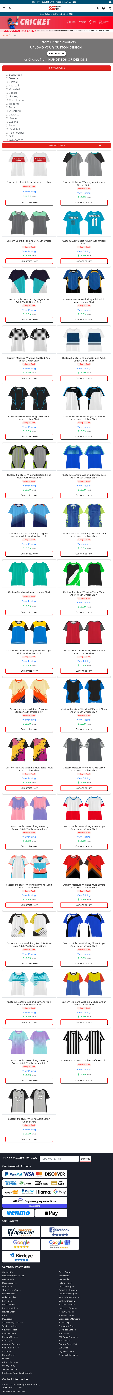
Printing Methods (10, 1337)
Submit (85, 1158)
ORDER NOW (56, 53)
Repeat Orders (8, 1304)
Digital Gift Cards (66, 1351)
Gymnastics (16, 140)
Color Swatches (9, 1333)
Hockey (13, 96)
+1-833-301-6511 (66, 14)
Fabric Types (8, 1340)
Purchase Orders (10, 1308)
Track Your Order (10, 1326)
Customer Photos (10, 1348)
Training (14, 103)
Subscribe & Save (66, 1326)
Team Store (64, 1276)
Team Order (64, 1279)
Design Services (9, 1283)
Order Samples (9, 1297)
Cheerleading (17, 100)
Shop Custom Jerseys (12, 1290)
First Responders (66, 1315)
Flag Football (17, 132)
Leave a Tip (7, 1301)
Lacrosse (14, 114)
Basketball (15, 74)
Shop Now (7, 1286)
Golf (11, 136)
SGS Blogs (63, 1348)
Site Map (6, 1359)
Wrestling (15, 111)
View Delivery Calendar (12, 1322)
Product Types (57, 145)
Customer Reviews (11, 1344)
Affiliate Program (67, 1286)
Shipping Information (68, 1355)
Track (12, 107)
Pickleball (14, 129)
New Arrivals (8, 1279)
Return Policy (8, 1355)
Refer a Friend (65, 1283)
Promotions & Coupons (69, 1297)
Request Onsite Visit (68, 1344)
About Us (6, 1351)
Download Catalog (67, 1330)
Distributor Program (68, 1294)
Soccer (13, 92)
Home (5, 35)
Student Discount (67, 1304)
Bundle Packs (8, 1294)
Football (14, 85)
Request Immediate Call (13, 1276)
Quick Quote (64, 1272)
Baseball (14, 78)
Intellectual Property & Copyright (17, 1373)
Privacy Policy (8, 1366)
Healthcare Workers (68, 1308)
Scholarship (64, 1322)
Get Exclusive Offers (19, 1158)
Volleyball (14, 89)
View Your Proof (9, 1330)
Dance (13, 118)
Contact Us (7, 1272)
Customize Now (29, 202)
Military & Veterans (67, 1312)
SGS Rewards (65, 1340)
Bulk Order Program (68, 1290)
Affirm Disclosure (10, 1362)
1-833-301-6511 (18, 1391)
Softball (13, 82)
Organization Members (69, 1319)
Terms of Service (9, 1369)
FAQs (4, 1315)
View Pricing (29, 191)
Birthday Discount (67, 1301)
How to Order (8, 1312)
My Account (7, 1319)
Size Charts (64, 1333)
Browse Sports (56, 68)
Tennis (13, 125)
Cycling (13, 121)
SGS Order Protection (68, 1337)
